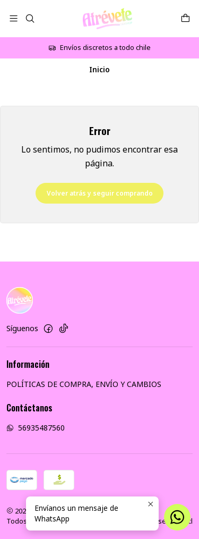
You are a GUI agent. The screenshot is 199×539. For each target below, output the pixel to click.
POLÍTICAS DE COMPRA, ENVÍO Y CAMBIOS (83, 384)
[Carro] (185, 18)
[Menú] (13, 18)
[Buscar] (29, 18)
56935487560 (35, 428)
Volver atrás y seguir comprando (100, 193)
